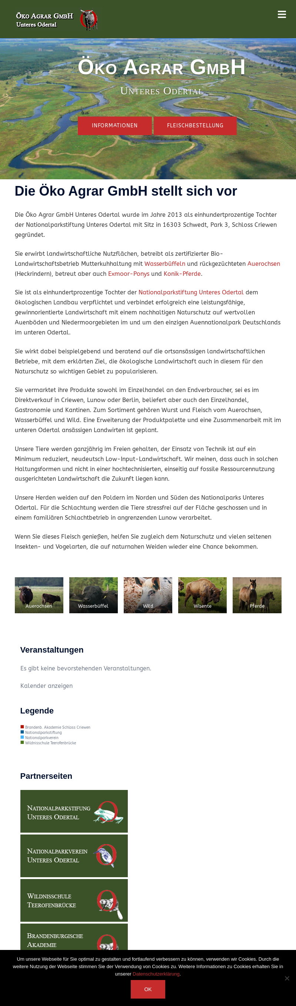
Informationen (115, 126)
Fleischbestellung (195, 126)
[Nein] (286, 978)
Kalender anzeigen (46, 685)
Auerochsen (263, 263)
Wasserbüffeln (164, 263)
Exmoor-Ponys (128, 273)
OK (148, 989)
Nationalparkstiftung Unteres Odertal (191, 292)
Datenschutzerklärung (156, 974)
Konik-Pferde (182, 273)
